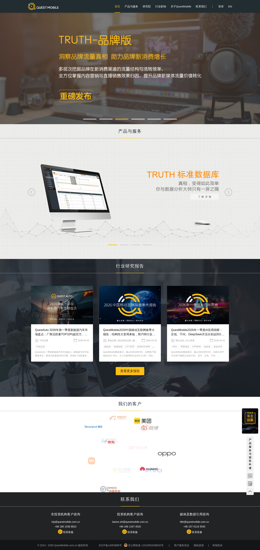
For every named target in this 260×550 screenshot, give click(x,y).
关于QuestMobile (181, 6)
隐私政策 (198, 545)
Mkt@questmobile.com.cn (194, 521)
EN (230, 6)
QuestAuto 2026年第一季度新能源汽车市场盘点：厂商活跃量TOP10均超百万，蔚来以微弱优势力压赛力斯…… (61, 334)
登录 (221, 6)
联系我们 (201, 6)
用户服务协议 (181, 545)
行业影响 (160, 6)
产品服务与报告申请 (250, 454)
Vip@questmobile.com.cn (65, 521)
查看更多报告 (130, 371)
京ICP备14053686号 (110, 545)
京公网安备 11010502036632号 (144, 545)
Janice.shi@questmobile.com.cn (130, 521)
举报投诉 (217, 545)
